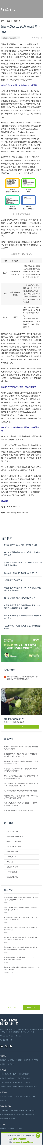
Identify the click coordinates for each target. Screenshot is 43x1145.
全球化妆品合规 (12, 852)
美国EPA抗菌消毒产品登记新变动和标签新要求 (20, 791)
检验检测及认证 (12, 877)
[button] (38, 659)
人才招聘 (3, 1064)
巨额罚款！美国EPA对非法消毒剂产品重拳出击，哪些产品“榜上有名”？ (21, 770)
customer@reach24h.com (23, 1142)
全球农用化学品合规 (14, 841)
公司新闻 (35, 1060)
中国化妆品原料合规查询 (25, 1114)
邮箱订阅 (12, 1007)
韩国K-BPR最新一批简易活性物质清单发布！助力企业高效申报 (21, 968)
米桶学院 (3, 1100)
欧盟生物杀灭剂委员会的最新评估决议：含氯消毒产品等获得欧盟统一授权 (22, 606)
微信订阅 (31, 1007)
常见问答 (19, 1096)
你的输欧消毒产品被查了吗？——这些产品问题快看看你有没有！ (23, 563)
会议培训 (27, 1096)
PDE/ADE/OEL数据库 (7, 1114)
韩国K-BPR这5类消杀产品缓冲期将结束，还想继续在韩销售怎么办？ (21, 762)
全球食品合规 (11, 857)
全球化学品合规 (12, 831)
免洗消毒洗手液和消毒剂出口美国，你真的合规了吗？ (22, 553)
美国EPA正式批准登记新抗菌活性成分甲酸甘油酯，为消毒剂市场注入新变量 (20, 948)
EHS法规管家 (30, 1110)
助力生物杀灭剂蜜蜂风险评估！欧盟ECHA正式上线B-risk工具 (21, 928)
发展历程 (19, 1060)
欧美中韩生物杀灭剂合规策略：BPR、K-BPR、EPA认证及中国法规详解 (20, 958)
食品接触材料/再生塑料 (15, 836)
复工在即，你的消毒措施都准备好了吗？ (20, 573)
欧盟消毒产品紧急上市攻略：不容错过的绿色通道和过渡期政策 (22, 589)
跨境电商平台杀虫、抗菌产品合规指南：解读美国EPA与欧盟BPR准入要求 (22, 678)
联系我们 (11, 1064)
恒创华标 (19, 1128)
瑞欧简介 (3, 1060)
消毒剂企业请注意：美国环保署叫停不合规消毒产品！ (22, 616)
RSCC (13, 1119)
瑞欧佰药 (11, 1128)
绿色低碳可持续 (12, 867)
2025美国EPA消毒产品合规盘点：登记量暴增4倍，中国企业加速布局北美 (20, 938)
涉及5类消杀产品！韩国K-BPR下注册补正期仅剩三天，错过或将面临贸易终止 (21, 784)
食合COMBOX (5, 1119)
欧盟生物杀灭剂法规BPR (10, 38)
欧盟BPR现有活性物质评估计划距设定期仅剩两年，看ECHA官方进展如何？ (20, 755)
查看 (21, 727)
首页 (2, 21)
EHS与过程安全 (12, 872)
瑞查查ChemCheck (17, 1110)
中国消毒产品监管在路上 (14, 580)
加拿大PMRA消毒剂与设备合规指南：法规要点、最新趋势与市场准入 (21, 804)
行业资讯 (9, 21)
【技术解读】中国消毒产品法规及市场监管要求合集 (22, 627)
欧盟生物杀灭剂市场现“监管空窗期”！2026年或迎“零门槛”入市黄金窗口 (21, 797)
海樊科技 (3, 1128)
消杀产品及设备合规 (14, 847)
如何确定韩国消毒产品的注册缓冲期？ (19, 598)
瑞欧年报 (27, 1060)
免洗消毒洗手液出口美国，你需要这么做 (20, 545)
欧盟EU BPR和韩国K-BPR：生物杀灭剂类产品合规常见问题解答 (21, 748)
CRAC (34, 1096)
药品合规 (10, 862)
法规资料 (11, 1096)
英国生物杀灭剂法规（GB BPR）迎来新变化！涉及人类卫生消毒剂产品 (21, 777)
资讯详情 (17, 21)
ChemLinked (4, 1110)
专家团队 (11, 1060)
